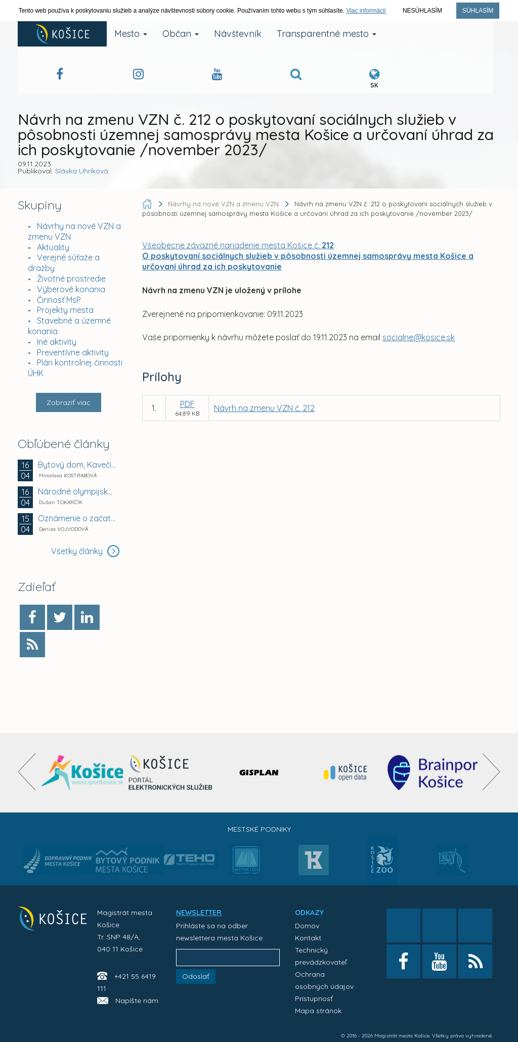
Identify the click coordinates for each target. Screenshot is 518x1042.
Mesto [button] (130, 33)
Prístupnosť (314, 998)
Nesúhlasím (422, 10)
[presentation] (26, 772)
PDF (187, 404)
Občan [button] (180, 33)
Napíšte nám (136, 1000)
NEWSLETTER (199, 912)
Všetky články (85, 551)
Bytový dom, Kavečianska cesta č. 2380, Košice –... (77, 465)
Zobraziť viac (69, 402)
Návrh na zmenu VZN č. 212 (264, 408)
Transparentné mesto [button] (326, 33)
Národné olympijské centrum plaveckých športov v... (77, 491)
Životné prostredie (71, 279)
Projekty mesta (65, 310)
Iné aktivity (56, 342)
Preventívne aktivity (73, 352)
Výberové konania (71, 289)
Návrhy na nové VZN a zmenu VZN (224, 204)
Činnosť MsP (59, 300)
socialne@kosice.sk (418, 337)
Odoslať (195, 976)
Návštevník (238, 33)
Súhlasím (477, 10)
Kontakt (308, 937)
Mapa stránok (318, 1010)
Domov (307, 925)
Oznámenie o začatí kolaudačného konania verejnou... (77, 518)
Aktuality (53, 247)
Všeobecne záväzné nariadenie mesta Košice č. (238, 245)
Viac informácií (365, 10)
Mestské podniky (259, 829)
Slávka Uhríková (81, 170)
